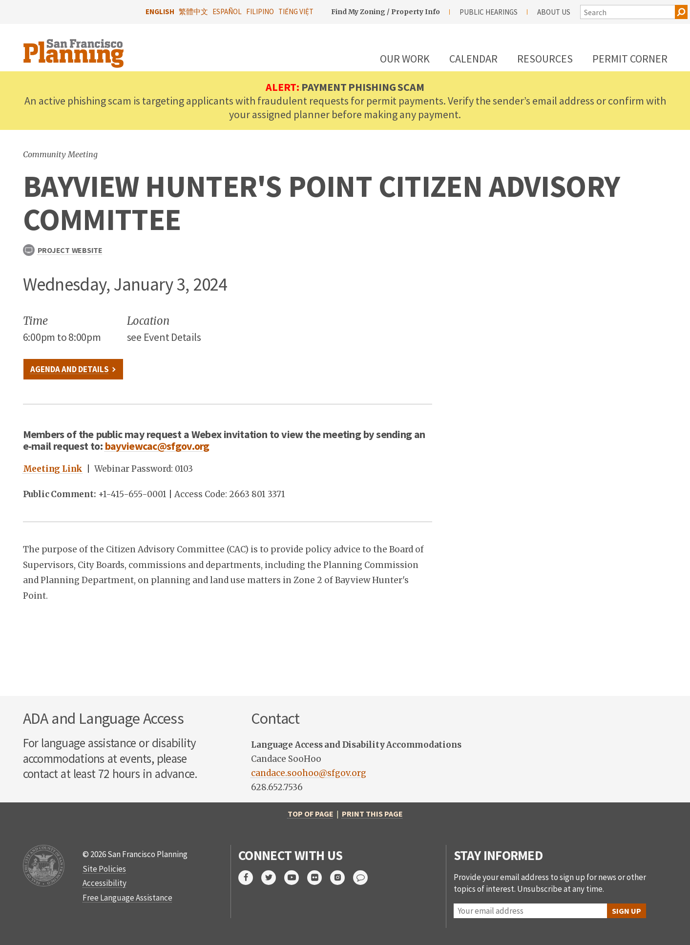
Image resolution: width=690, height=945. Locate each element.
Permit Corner (630, 58)
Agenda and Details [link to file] (69, 369)
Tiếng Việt (296, 11)
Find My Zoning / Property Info (385, 11)
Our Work (405, 58)
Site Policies (104, 868)
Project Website (63, 250)
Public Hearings (489, 12)
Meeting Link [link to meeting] (53, 468)
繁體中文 (193, 11)
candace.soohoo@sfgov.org (308, 773)
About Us (553, 12)
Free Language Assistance (127, 897)
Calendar (473, 58)
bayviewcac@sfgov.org (157, 446)
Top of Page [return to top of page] (311, 814)
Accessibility (104, 883)
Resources (545, 58)
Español (227, 11)
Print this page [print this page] (372, 814)
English (160, 11)
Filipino (260, 11)
